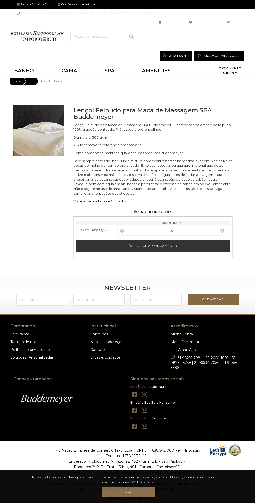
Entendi (129, 492)
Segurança (19, 334)
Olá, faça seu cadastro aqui (78, 4)
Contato (97, 349)
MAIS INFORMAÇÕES (153, 212)
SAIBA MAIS (142, 482)
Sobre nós (99, 334)
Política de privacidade (30, 349)
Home (17, 81)
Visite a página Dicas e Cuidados (100, 201)
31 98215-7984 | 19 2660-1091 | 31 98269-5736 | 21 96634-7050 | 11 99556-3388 (205, 362)
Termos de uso (23, 342)
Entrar (234, 22)
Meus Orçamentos (204, 22)
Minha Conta (170, 22)
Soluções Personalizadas (32, 357)
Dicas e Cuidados (105, 357)
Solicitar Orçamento (153, 246)
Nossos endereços (106, 342)
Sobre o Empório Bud (33, 4)
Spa (31, 81)
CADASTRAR (213, 299)
